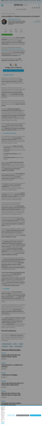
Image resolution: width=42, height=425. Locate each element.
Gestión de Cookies (11, 415)
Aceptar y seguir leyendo (35, 415)
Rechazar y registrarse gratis (23, 415)
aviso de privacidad (2, 423)
